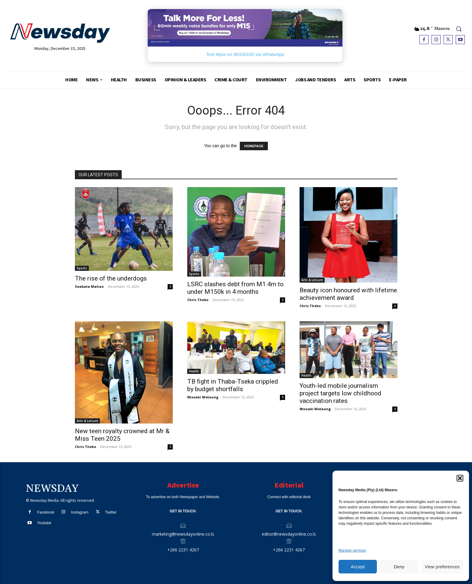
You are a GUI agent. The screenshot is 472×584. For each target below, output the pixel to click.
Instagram (79, 512)
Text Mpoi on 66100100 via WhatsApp (245, 54)
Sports (82, 268)
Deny (399, 566)
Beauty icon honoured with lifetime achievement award (348, 294)
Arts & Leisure (312, 280)
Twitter (111, 512)
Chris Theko (197, 299)
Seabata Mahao (89, 286)
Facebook (45, 512)
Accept (358, 566)
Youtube (44, 523)
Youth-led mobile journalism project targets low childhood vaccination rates (340, 393)
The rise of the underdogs (111, 278)
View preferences (442, 566)
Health (194, 371)
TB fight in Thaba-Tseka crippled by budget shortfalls (232, 385)
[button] (460, 478)
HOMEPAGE (253, 146)
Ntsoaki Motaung (202, 397)
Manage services (352, 550)
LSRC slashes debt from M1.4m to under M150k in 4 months (235, 288)
